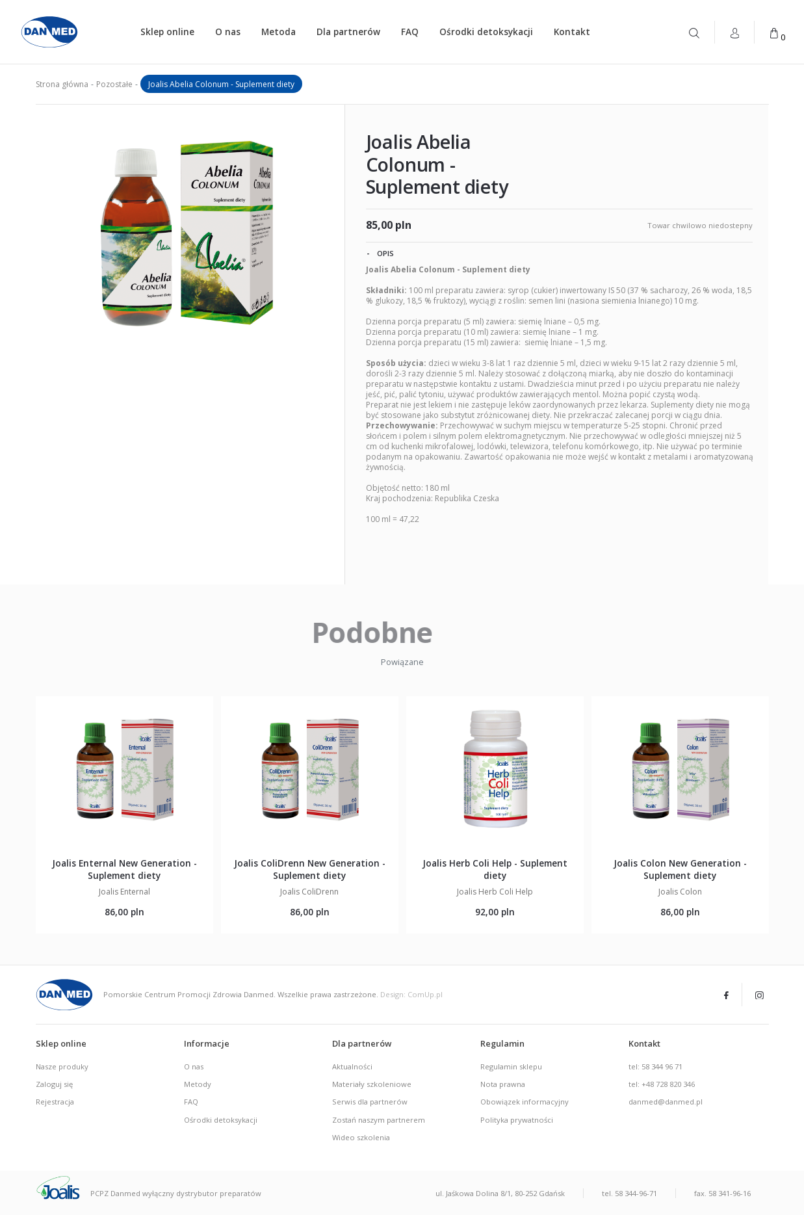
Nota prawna (502, 1084)
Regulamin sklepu (511, 1066)
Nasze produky (62, 1066)
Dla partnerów (348, 31)
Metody (197, 1084)
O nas (227, 31)
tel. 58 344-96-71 (629, 1193)
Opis (380, 253)
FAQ (410, 31)
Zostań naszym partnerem (378, 1120)
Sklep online (167, 31)
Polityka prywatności (516, 1120)
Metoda (278, 31)
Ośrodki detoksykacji (486, 31)
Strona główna (62, 84)
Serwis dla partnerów (370, 1101)
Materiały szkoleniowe (371, 1084)
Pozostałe (114, 84)
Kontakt (572, 31)
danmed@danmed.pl (666, 1101)
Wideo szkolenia (361, 1137)
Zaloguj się (54, 1084)
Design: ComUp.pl (411, 994)
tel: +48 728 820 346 (662, 1084)
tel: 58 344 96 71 (655, 1066)
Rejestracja (55, 1101)
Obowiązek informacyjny (524, 1101)
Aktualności (352, 1066)
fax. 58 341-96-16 (722, 1193)
